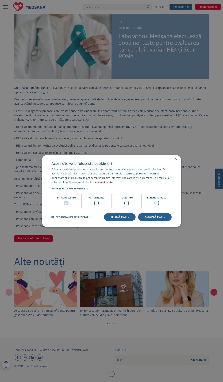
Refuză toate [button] (119, 217)
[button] (111, 188)
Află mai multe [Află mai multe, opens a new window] (104, 182)
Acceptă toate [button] (155, 217)
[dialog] (111, 191)
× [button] (175, 159)
